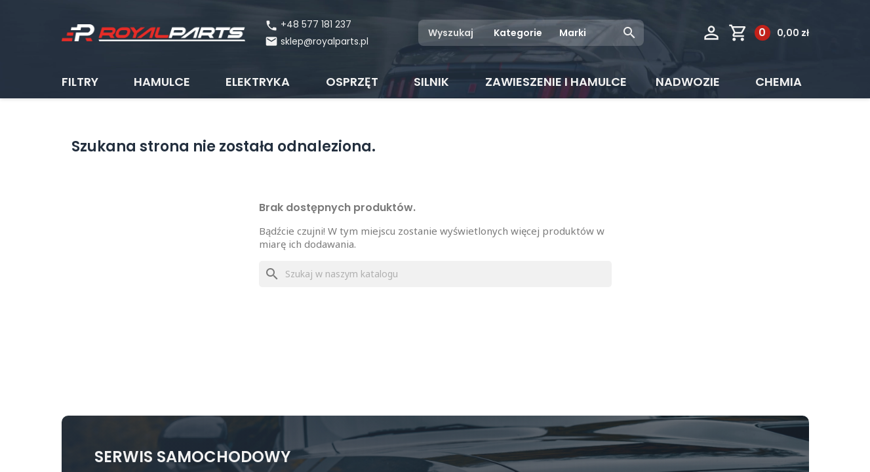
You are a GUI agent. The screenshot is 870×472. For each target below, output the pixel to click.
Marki (572, 32)
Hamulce (162, 81)
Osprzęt (352, 81)
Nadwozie (688, 81)
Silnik (431, 81)
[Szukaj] (435, 274)
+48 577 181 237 (308, 24)
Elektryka (258, 81)
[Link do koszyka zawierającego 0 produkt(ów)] (768, 33)
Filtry (80, 81)
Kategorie (518, 32)
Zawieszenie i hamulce (556, 81)
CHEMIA (778, 81)
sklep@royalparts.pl (324, 41)
